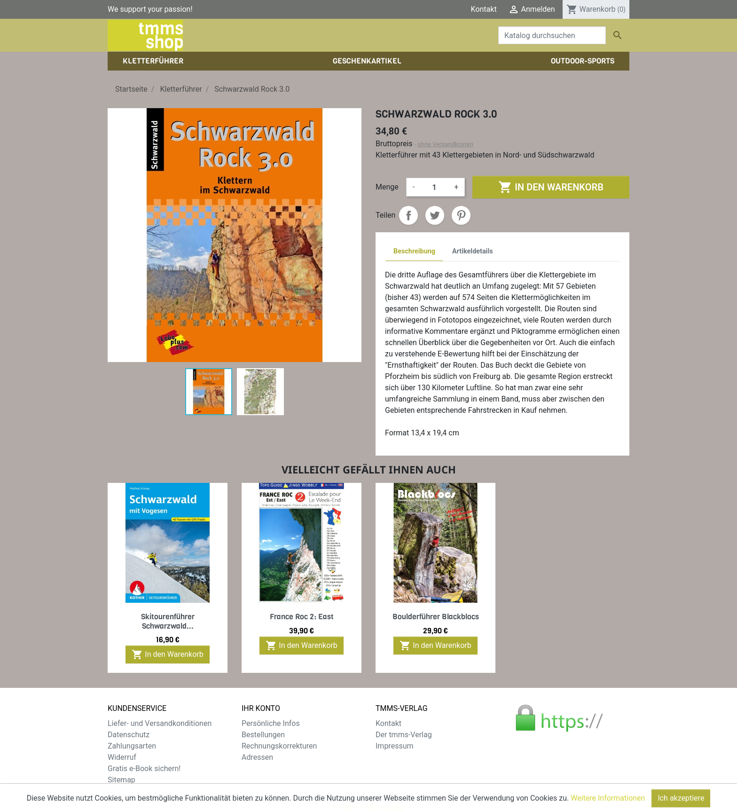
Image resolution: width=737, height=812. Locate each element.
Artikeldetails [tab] (472, 251)
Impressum (395, 745)
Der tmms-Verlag (404, 734)
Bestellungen (263, 734)
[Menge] (434, 187)
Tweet (434, 215)
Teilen (408, 215)
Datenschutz (128, 734)
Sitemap (121, 779)
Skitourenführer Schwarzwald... (168, 621)
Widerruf (122, 757)
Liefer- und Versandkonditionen (160, 723)
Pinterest (461, 215)
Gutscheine (260, 768)
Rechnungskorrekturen (279, 745)
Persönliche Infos (271, 723)
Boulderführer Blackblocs (435, 617)
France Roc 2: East (302, 617)
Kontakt (484, 9)
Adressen (257, 757)
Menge (387, 186)
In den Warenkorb (550, 187)
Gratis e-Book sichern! (144, 768)
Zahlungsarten (132, 745)
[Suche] (552, 35)
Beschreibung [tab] (414, 251)
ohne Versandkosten (445, 144)
